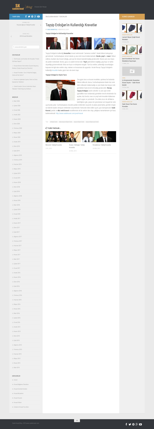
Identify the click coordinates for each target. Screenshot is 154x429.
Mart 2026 (17, 101)
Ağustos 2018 (18, 196)
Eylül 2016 (17, 286)
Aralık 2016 (17, 273)
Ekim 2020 (17, 124)
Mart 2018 (17, 205)
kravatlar (55, 70)
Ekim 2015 (17, 336)
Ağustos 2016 (18, 291)
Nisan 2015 (17, 363)
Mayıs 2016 (17, 304)
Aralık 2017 (17, 218)
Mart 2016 (17, 313)
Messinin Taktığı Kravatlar (54, 145)
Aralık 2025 (17, 115)
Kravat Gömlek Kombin (20, 389)
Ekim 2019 (17, 146)
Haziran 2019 (17, 164)
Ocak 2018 (17, 214)
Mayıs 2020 (17, 133)
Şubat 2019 (17, 173)
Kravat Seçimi (18, 398)
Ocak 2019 (17, 178)
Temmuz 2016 (18, 295)
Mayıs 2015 (17, 358)
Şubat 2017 (17, 264)
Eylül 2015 (17, 340)
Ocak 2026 (17, 110)
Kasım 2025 (17, 119)
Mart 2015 (17, 367)
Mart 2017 (17, 259)
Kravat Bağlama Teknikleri (21, 384)
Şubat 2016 (17, 318)
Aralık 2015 (17, 327)
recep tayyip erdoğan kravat (65, 122)
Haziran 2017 (17, 246)
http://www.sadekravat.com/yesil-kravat (69, 113)
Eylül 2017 (17, 232)
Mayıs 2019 (17, 169)
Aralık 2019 (17, 142)
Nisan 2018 (17, 200)
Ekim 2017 (17, 227)
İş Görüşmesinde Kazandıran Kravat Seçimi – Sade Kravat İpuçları (131, 82)
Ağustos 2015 (18, 345)
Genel (15, 380)
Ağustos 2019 (18, 155)
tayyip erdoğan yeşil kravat (92, 122)
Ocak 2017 (17, 268)
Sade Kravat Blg (52, 29)
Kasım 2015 (17, 331)
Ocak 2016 (17, 322)
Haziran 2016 (17, 300)
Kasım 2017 (17, 223)
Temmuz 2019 (18, 160)
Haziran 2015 (17, 354)
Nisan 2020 (17, 137)
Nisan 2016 (17, 309)
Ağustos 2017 (18, 236)
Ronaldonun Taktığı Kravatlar (102, 145)
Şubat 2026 (17, 106)
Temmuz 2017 (18, 241)
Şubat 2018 (17, 209)
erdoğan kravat (53, 122)
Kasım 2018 (17, 182)
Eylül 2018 (17, 191)
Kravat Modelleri (18, 393)
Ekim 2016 (17, 282)
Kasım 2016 (17, 277)
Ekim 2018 (17, 187)
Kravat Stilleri (18, 402)
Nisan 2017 (17, 255)
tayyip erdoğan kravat (79, 122)
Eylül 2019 (17, 151)
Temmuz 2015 (18, 349)
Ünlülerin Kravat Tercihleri (56, 17)
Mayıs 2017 (17, 250)
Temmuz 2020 (18, 128)
